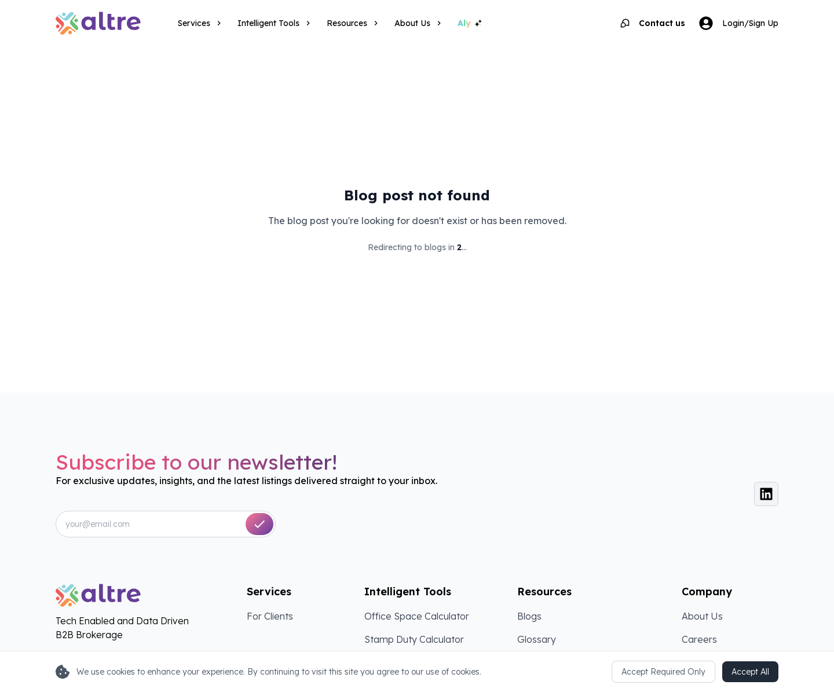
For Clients (270, 616)
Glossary (536, 639)
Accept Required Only (663, 672)
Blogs (529, 616)
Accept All (750, 672)
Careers (699, 639)
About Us (702, 616)
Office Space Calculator (416, 616)
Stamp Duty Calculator (414, 639)
